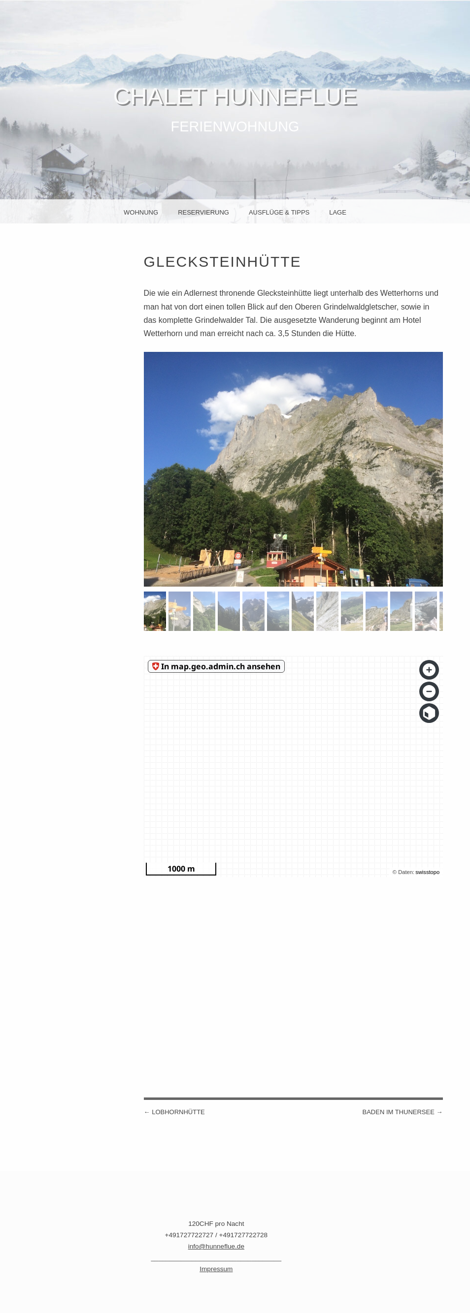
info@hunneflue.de (216, 1246)
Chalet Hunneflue (235, 96)
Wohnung (141, 212)
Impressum (216, 1269)
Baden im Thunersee (402, 1112)
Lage (337, 212)
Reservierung (203, 212)
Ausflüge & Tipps (279, 212)
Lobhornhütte (174, 1112)
